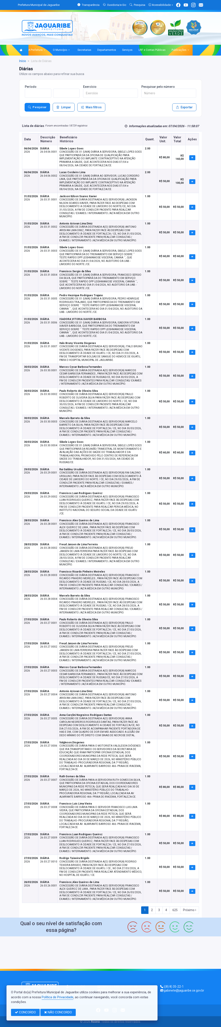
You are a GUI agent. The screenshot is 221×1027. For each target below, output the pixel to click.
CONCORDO (25, 1012)
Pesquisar (37, 107)
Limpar (63, 107)
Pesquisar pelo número (158, 86)
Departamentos (106, 49)
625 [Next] (175, 910)
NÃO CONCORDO (58, 1012)
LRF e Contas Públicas (152, 49)
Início (22, 61)
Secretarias (84, 49)
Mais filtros (91, 107)
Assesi (95, 1021)
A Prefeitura (36, 50)
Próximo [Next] (189, 910)
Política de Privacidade (57, 997)
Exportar (184, 107)
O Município (61, 50)
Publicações (180, 50)
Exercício (89, 86)
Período (30, 86)
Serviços (127, 49)
